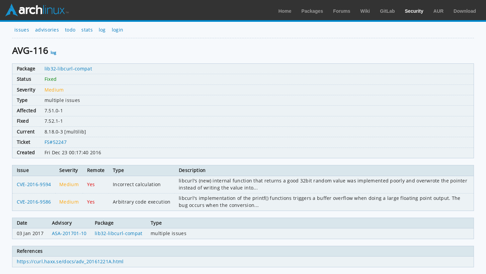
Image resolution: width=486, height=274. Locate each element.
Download (465, 11)
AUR (438, 11)
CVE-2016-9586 (34, 202)
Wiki (365, 11)
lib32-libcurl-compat (68, 68)
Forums (341, 11)
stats (87, 29)
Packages (312, 11)
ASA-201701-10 (69, 233)
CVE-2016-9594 (34, 184)
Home (285, 11)
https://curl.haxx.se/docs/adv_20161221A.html (70, 261)
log (102, 29)
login (118, 29)
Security (414, 11)
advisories (47, 29)
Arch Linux (37, 10)
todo (70, 29)
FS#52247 (56, 142)
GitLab (387, 11)
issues (21, 29)
